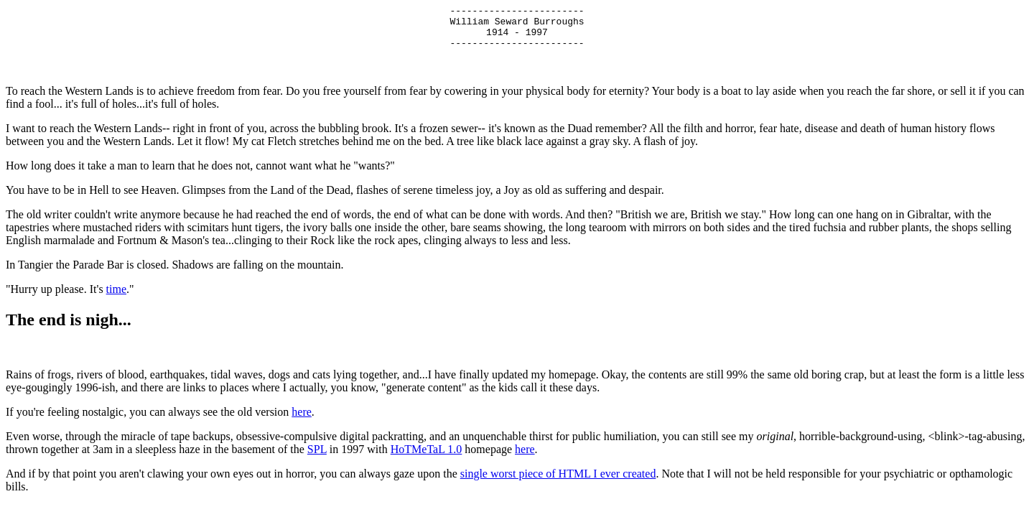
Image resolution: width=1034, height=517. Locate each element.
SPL (317, 458)
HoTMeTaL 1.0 (426, 458)
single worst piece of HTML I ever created (558, 482)
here (302, 420)
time (116, 298)
